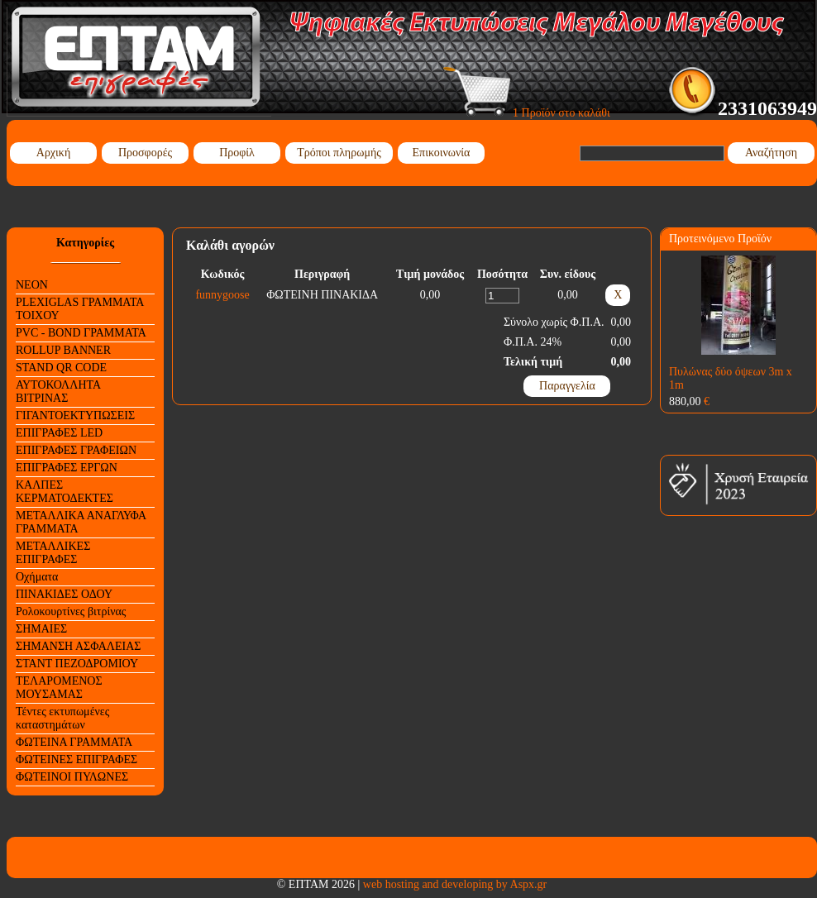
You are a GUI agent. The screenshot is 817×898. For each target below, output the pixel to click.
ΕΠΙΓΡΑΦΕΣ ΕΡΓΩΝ (66, 467)
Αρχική (53, 152)
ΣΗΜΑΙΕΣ (41, 629)
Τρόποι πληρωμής (339, 152)
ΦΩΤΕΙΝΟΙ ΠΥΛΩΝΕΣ (72, 777)
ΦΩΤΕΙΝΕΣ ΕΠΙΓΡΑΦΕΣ (76, 759)
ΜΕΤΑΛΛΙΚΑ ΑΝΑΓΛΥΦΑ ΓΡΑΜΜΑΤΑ (81, 522)
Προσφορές (145, 152)
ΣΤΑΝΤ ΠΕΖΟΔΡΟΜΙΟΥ (77, 663)
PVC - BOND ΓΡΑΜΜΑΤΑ (81, 333)
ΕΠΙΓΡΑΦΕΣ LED (59, 433)
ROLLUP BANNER (63, 350)
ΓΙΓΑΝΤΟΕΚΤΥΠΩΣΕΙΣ (75, 415)
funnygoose (222, 295)
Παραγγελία (567, 386)
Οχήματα (37, 577)
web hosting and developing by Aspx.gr (455, 884)
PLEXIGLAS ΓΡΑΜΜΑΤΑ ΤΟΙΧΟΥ (80, 309)
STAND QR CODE (61, 367)
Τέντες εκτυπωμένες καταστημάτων (62, 718)
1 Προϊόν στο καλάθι (526, 113)
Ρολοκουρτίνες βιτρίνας (71, 611)
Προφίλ (237, 152)
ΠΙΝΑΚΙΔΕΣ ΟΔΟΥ (64, 594)
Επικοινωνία (442, 152)
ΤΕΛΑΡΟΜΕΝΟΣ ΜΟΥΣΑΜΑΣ (59, 687)
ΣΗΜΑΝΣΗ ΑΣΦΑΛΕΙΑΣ (78, 646)
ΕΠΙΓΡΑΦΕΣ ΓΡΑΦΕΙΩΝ (76, 450)
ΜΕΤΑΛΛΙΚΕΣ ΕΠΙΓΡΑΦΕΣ (53, 553)
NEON (32, 285)
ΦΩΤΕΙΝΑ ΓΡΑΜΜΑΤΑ (74, 742)
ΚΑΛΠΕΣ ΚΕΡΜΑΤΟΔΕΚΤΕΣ (64, 491)
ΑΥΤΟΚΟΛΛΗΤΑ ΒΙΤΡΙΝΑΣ (58, 391)
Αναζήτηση (771, 152)
